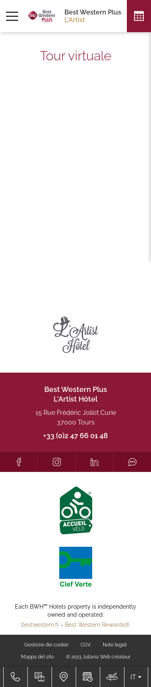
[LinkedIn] (94, 462)
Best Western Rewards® (97, 624)
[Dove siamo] (64, 677)
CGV (86, 645)
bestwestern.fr (40, 624)
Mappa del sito (37, 657)
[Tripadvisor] (132, 462)
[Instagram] (56, 462)
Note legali (115, 645)
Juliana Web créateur (106, 657)
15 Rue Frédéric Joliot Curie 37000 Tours (75, 417)
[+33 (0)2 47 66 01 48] (15, 677)
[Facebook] (18, 462)
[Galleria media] (39, 677)
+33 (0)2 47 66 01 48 (75, 435)
